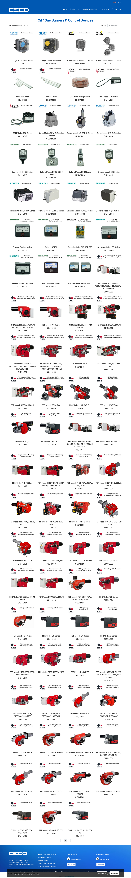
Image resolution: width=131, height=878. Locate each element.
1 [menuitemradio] (65, 841)
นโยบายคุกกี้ (35, 874)
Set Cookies (102, 873)
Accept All (114, 873)
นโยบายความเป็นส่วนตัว (22, 874)
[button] (117, 2)
